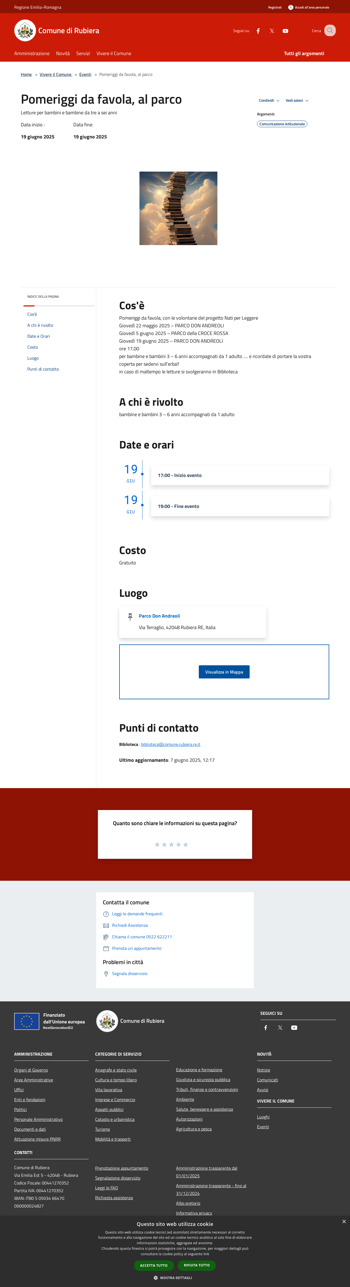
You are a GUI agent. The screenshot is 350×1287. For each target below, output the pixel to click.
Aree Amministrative (33, 1079)
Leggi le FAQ (106, 1187)
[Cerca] (329, 30)
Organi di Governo (31, 1070)
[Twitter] (266, 30)
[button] (175, 1277)
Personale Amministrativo (38, 1119)
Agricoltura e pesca (194, 1129)
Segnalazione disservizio (117, 1178)
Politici (20, 1109)
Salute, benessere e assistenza (204, 1109)
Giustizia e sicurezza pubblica (203, 1079)
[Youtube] (280, 30)
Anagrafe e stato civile (116, 1070)
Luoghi (263, 1116)
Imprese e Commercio (115, 1099)
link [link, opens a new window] (206, 1254)
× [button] (344, 1222)
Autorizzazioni (189, 1119)
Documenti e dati (30, 1129)
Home (26, 74)
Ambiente (185, 1099)
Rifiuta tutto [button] (197, 1265)
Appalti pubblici (109, 1109)
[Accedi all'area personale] (309, 7)
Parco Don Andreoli (159, 616)
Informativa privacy (194, 1213)
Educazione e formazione (199, 1069)
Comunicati (267, 1079)
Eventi (85, 74)
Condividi (270, 100)
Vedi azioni (298, 100)
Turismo (102, 1129)
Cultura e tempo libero (116, 1079)
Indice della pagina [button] (43, 296)
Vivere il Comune (56, 74)
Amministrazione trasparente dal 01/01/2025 (206, 1172)
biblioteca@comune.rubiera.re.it (170, 744)
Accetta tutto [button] (154, 1265)
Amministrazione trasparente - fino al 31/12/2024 (211, 1189)
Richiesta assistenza (114, 1197)
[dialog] (175, 1251)
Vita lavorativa (108, 1089)
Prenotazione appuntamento (121, 1168)
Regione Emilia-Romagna (37, 7)
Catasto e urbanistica (115, 1119)
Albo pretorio (188, 1203)
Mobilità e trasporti (113, 1139)
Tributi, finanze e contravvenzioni (207, 1089)
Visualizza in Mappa (224, 672)
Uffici (19, 1089)
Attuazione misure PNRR (37, 1139)
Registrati (275, 7)
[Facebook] (253, 30)
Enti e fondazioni (29, 1099)
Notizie (263, 1070)
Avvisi (262, 1089)
